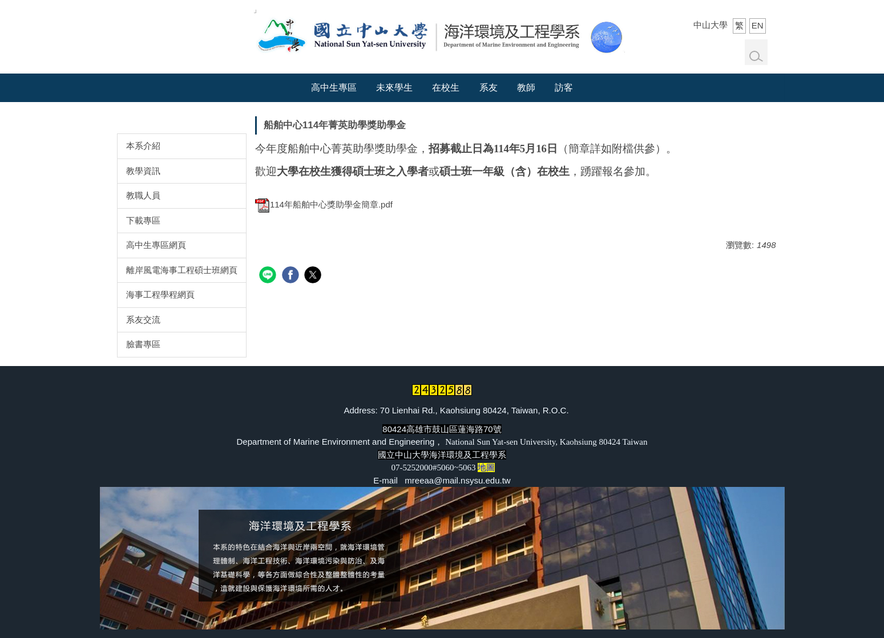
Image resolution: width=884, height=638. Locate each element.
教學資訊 (143, 171)
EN (758, 25)
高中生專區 (334, 87)
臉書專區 (143, 344)
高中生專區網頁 (156, 245)
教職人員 (143, 195)
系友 (488, 87)
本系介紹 (143, 146)
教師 (526, 87)
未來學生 (394, 87)
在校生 (445, 87)
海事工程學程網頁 (160, 294)
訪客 (564, 87)
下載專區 (143, 220)
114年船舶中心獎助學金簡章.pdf (324, 204)
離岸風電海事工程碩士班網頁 (181, 270)
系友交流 (143, 319)
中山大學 (710, 25)
